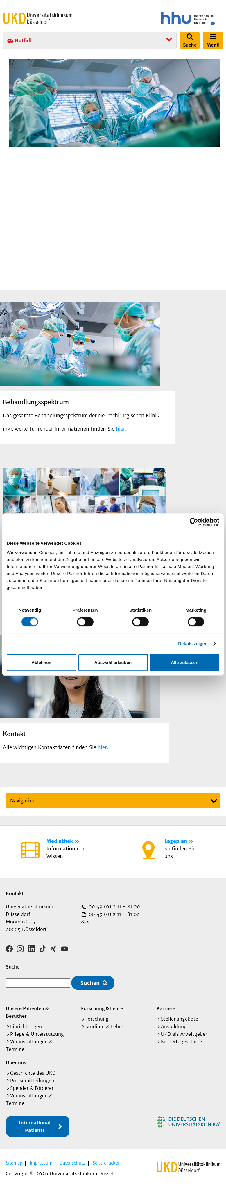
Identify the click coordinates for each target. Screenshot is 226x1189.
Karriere (166, 1008)
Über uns (16, 1062)
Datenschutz (72, 1163)
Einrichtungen (26, 1026)
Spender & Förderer (31, 1088)
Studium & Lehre (104, 1026)
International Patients (35, 1126)
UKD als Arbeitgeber (184, 1034)
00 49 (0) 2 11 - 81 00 (113, 906)
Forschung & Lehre (102, 1008)
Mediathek (59, 841)
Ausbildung (174, 1026)
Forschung (97, 1019)
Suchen (90, 983)
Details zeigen (192, 643)
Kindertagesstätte (181, 1041)
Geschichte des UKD (33, 1073)
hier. (121, 429)
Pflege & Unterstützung (37, 1034)
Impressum (41, 1163)
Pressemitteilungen (32, 1080)
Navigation (23, 801)
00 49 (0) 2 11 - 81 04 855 (110, 918)
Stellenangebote (179, 1019)
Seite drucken (107, 1163)
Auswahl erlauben (113, 662)
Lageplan (175, 841)
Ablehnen (41, 662)
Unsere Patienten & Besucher (27, 1012)
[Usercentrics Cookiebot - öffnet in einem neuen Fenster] (193, 522)
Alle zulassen (184, 662)
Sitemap (14, 1163)
